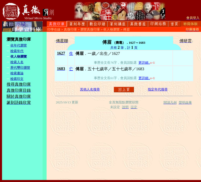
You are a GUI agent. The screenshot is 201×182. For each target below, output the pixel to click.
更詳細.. (144, 62)
